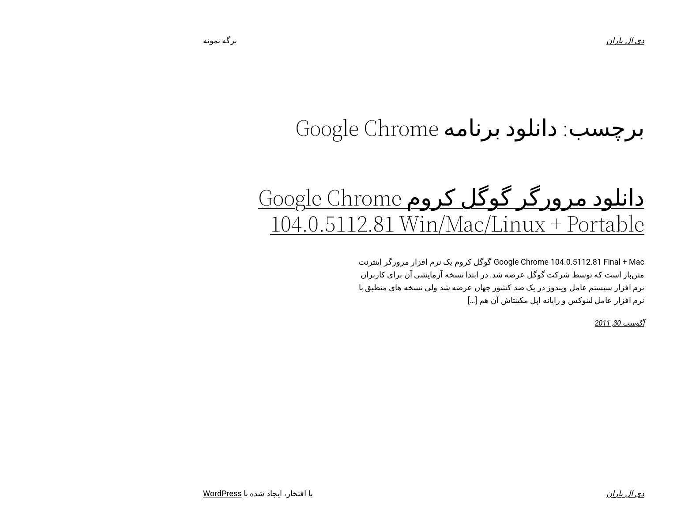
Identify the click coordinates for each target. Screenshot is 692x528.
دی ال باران (548, 40)
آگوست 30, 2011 (542, 323)
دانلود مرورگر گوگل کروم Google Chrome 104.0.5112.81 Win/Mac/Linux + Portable (374, 210)
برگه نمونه (142, 40)
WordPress (144, 493)
